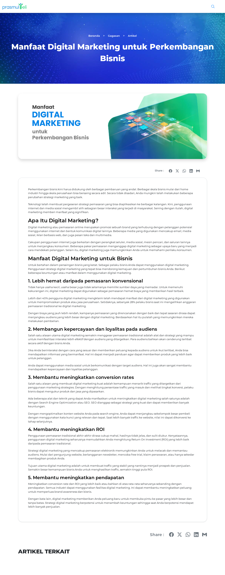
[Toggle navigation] (218, 6)
